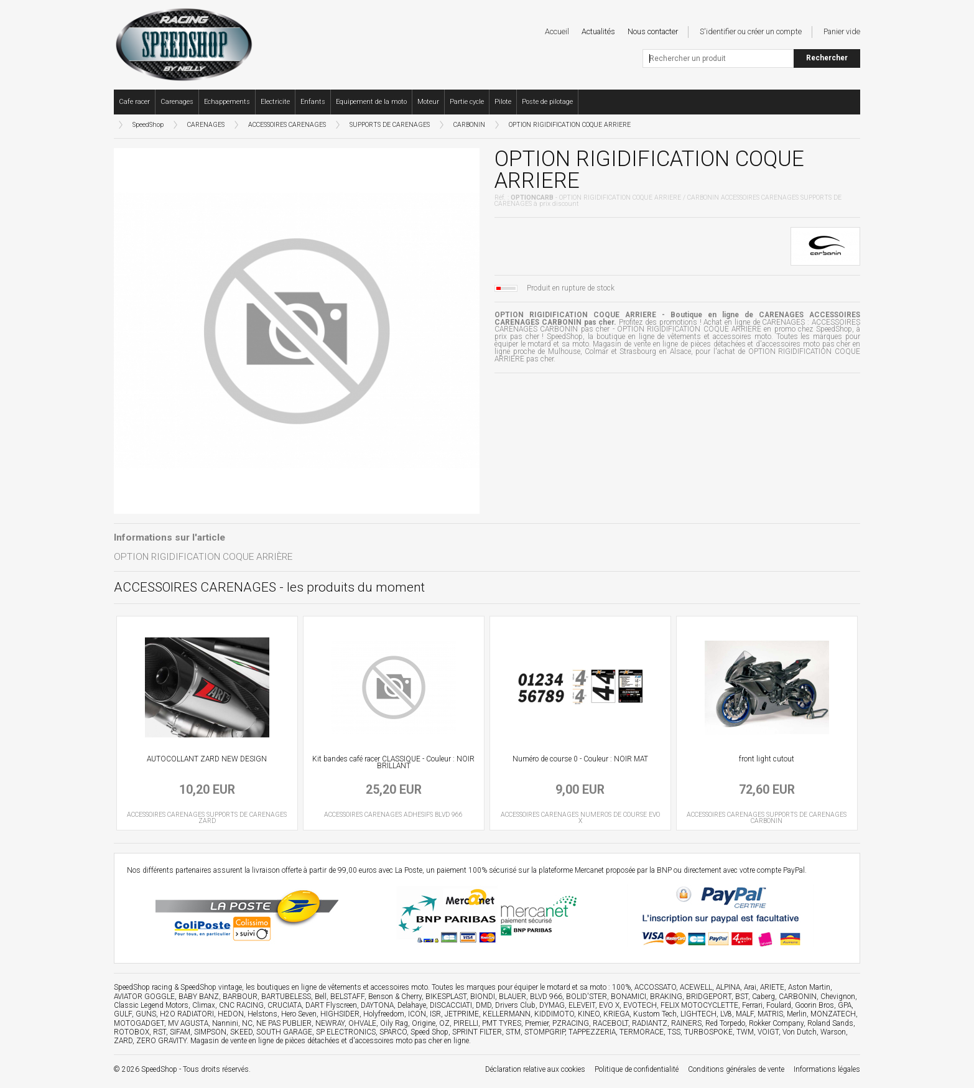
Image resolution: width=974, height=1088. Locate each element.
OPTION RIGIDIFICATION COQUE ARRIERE (570, 125)
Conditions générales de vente (736, 1069)
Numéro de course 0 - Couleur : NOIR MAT (580, 759)
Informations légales (827, 1069)
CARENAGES (206, 125)
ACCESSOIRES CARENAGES (287, 125)
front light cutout (766, 759)
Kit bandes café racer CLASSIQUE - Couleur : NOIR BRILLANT (393, 763)
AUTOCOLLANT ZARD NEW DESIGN (207, 759)
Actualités (598, 31)
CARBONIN (469, 125)
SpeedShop (148, 125)
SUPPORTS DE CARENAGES (390, 125)
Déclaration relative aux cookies (535, 1069)
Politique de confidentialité (637, 1069)
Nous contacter (653, 31)
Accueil (557, 31)
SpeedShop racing (143, 987)
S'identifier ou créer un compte (751, 31)
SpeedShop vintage (211, 987)
